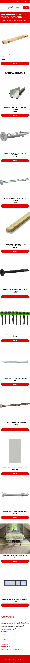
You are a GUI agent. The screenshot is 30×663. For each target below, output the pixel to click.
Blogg (6, 659)
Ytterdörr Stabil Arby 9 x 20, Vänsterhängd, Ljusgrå (15, 468)
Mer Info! (15, 63)
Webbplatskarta (15, 660)
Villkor (14, 659)
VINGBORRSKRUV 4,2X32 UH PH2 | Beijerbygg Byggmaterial (15, 511)
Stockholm (3, 1)
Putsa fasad (4, 642)
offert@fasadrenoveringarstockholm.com (22, 1)
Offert (25, 7)
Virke (7, 54)
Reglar (10, 54)
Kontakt (10, 659)
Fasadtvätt (4, 639)
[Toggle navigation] (2, 8)
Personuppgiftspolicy (20, 659)
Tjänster (4, 634)
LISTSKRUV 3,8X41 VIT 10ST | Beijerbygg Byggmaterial (15, 378)
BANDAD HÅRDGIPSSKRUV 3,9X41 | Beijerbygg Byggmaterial (15, 335)
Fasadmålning (5, 644)
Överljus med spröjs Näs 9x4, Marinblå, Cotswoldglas (15, 599)
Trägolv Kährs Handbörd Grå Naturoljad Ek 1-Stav (15, 555)
